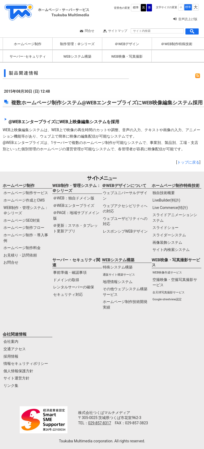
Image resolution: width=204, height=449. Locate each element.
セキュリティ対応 (68, 294)
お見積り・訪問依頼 (20, 255)
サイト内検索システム (171, 249)
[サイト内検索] (157, 30)
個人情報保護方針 (18, 371)
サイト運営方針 (16, 378)
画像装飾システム (167, 242)
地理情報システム (118, 282)
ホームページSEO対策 (21, 220)
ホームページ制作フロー (23, 227)
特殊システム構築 (118, 267)
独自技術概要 (163, 193)
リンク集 (10, 385)
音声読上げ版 (187, 19)
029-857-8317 (99, 423)
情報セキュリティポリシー (25, 363)
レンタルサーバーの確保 (73, 287)
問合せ (89, 31)
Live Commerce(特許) (170, 208)
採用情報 (10, 356)
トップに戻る (188, 162)
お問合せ (10, 262)
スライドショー (165, 227)
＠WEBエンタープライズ (73, 205)
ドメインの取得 (66, 280)
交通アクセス (14, 349)
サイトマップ (117, 31)
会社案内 (10, 341)
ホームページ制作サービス (25, 193)
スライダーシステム (169, 235)
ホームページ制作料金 (22, 248)
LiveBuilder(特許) (166, 200)
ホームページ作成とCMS (24, 200)
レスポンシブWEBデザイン (125, 231)
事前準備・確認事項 (70, 272)
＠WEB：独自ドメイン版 (73, 198)
